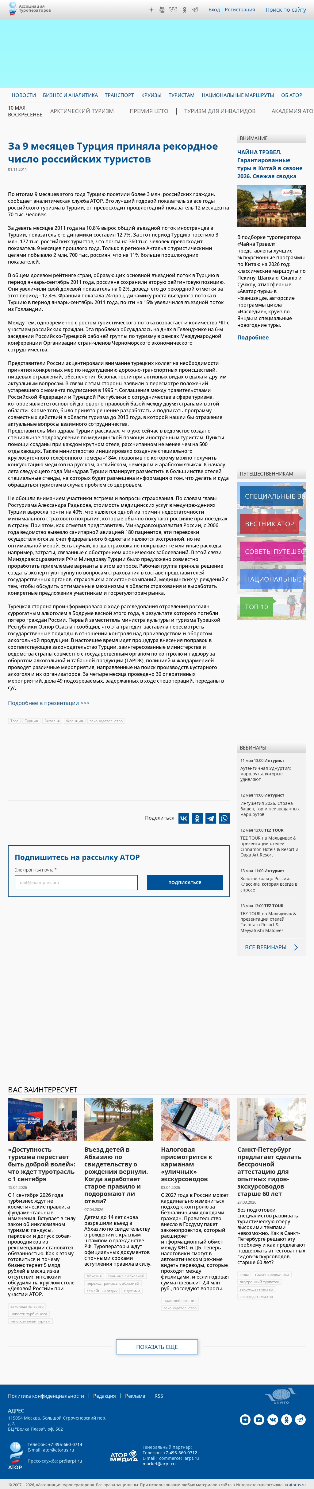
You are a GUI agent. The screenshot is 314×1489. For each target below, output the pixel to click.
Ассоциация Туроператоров (35, 8)
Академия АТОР (285, 111)
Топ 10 (250, 600)
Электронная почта (34, 867)
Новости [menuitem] (24, 95)
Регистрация (242, 9)
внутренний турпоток (260, 1275)
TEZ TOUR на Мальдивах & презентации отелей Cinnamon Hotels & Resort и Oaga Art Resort (269, 840)
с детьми (132, 1284)
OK (186, 10)
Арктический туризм (108, 111)
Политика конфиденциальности (41, 1389)
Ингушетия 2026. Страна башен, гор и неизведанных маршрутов (270, 802)
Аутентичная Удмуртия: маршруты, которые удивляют (265, 767)
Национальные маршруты (272, 573)
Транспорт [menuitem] (119, 95)
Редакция (95, 1389)
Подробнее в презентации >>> (45, 701)
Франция (74, 718)
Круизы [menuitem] (151, 95)
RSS (144, 1389)
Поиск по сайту (287, 9)
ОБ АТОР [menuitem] (291, 95)
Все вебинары (263, 941)
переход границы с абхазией (113, 1277)
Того (14, 718)
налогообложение (180, 1294)
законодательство (106, 718)
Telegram (196, 10)
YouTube (163, 9)
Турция (31, 718)
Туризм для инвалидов (223, 111)
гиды (244, 1268)
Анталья (52, 718)
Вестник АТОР (257, 517)
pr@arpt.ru (70, 1454)
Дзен (153, 10)
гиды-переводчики (272, 1268)
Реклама (122, 1389)
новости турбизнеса (28, 1307)
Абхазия (94, 1269)
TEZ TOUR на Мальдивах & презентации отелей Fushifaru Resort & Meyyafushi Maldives (268, 915)
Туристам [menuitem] (182, 95)
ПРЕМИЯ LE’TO (164, 111)
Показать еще (157, 1340)
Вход (216, 9)
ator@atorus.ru (58, 1443)
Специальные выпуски (268, 490)
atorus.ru (297, 1478)
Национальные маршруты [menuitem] (238, 95)
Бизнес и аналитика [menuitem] (70, 95)
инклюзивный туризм (30, 1315)
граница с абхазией (126, 1269)
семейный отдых (102, 1284)
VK (175, 10)
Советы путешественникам (273, 545)
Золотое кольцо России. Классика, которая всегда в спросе (269, 877)
